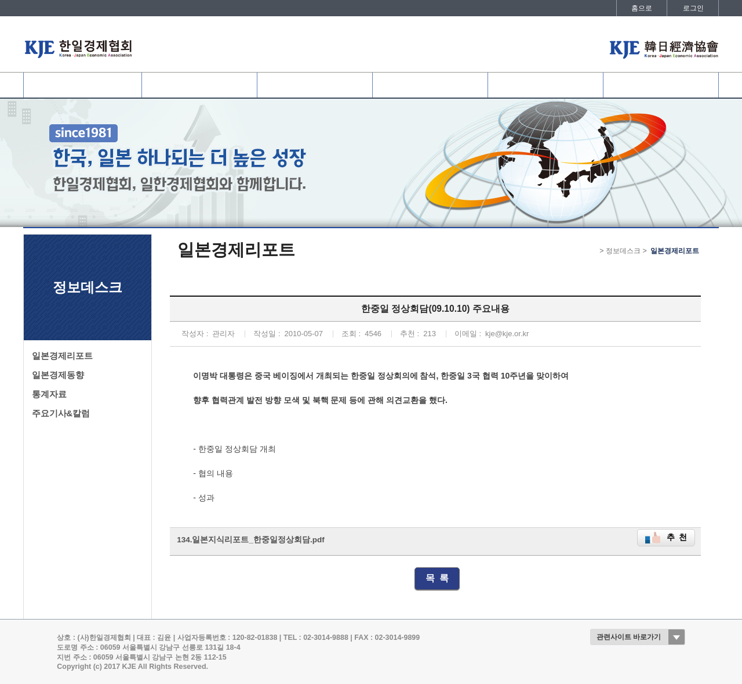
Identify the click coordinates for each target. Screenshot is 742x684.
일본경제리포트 (62, 356)
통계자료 (49, 394)
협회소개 (82, 85)
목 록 (437, 578)
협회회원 (199, 85)
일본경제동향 (58, 375)
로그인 (693, 8)
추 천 (677, 537)
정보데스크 (545, 85)
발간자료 (660, 85)
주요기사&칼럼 (61, 413)
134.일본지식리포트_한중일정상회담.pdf (251, 539)
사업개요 (314, 85)
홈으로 (641, 8)
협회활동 (430, 85)
